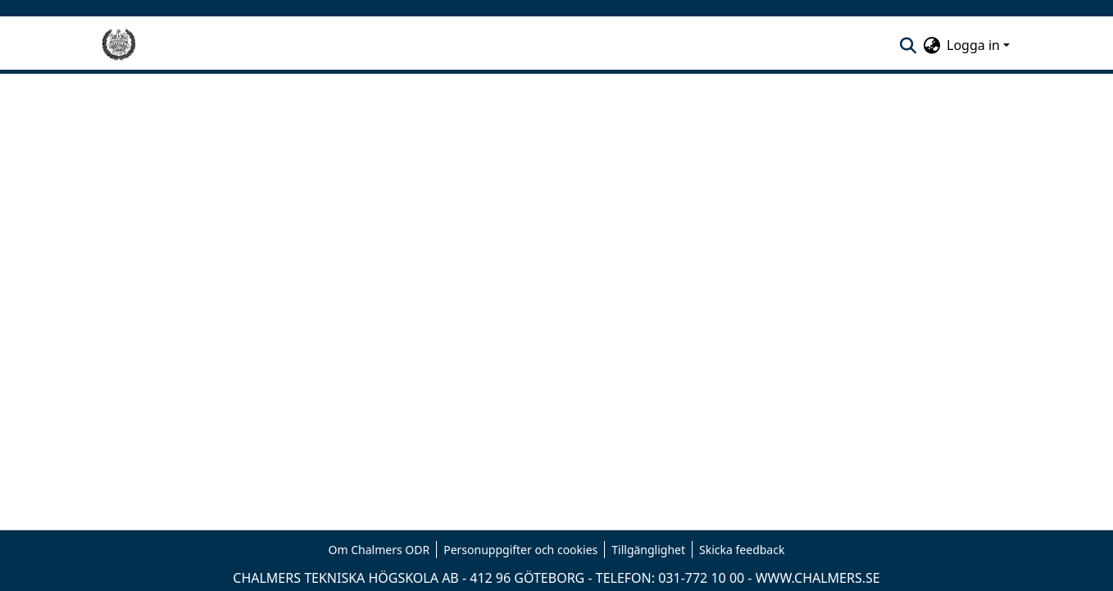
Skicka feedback (741, 549)
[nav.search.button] (907, 45)
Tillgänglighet (648, 549)
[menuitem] (931, 45)
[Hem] (119, 45)
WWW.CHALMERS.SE (818, 578)
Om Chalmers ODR (379, 549)
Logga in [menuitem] (973, 45)
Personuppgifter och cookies (520, 549)
